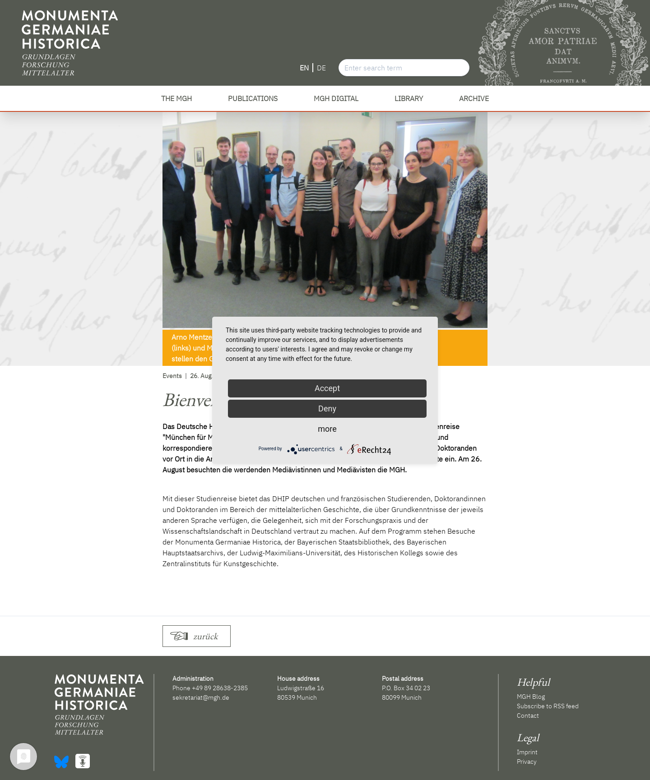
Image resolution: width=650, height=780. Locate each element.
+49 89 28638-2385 (220, 688)
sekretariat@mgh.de (200, 697)
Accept (327, 388)
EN (304, 67)
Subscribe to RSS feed (548, 706)
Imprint (527, 752)
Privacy (527, 761)
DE (321, 67)
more (327, 429)
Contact (528, 715)
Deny (327, 408)
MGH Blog (531, 696)
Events (172, 376)
